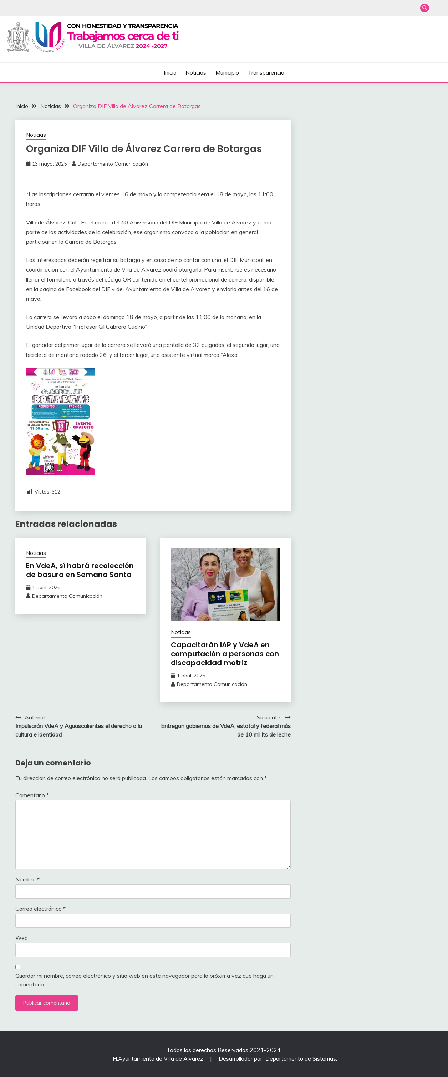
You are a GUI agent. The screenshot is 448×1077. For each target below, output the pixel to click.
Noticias (195, 72)
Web (21, 937)
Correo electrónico (40, 908)
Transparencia (266, 72)
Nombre (27, 879)
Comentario (32, 795)
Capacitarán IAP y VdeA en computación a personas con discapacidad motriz (225, 654)
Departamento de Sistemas (300, 1058)
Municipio (227, 72)
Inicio (170, 72)
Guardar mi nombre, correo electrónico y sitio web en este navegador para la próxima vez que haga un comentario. (144, 980)
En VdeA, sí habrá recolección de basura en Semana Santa (80, 570)
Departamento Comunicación (113, 164)
